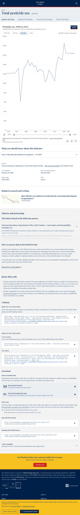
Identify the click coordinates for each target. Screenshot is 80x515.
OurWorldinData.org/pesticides (10, 142)
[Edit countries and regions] (67, 33)
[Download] (67, 141)
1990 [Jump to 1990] (9, 134)
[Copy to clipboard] (72, 317)
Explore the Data (8, 19)
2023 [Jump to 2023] (74, 134)
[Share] (71, 141)
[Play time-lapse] (4, 134)
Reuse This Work (62, 19)
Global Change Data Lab (31, 476)
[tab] (7, 33)
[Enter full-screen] (75, 141)
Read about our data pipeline (12, 267)
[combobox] (76, 3)
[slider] (14, 135)
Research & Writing (25, 19)
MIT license (20, 481)
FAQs (14, 483)
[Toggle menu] (4, 3)
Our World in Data (40, 3)
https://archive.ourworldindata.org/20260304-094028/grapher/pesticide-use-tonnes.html (35, 322)
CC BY (21, 142)
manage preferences (28, 506)
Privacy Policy (16, 506)
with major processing (52, 166)
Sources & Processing (44, 19)
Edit (69, 33)
